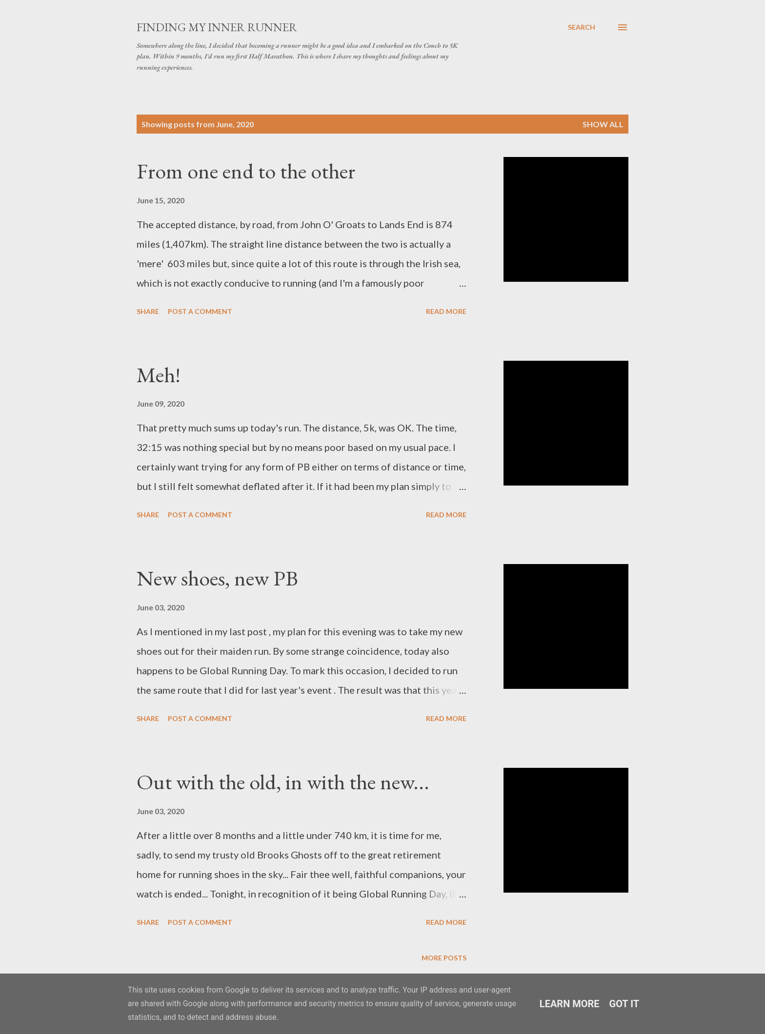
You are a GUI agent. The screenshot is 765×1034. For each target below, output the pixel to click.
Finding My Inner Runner (217, 27)
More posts (444, 958)
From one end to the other (246, 171)
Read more (446, 311)
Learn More (570, 1004)
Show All (603, 124)
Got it (624, 1004)
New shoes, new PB (217, 578)
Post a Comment (200, 311)
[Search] (581, 27)
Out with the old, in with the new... (283, 782)
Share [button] (148, 311)
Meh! (159, 375)
